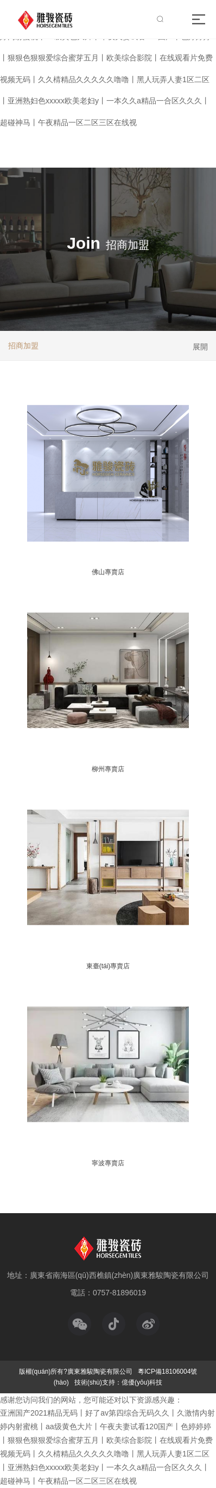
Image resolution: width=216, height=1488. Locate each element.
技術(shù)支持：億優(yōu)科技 (118, 1382)
